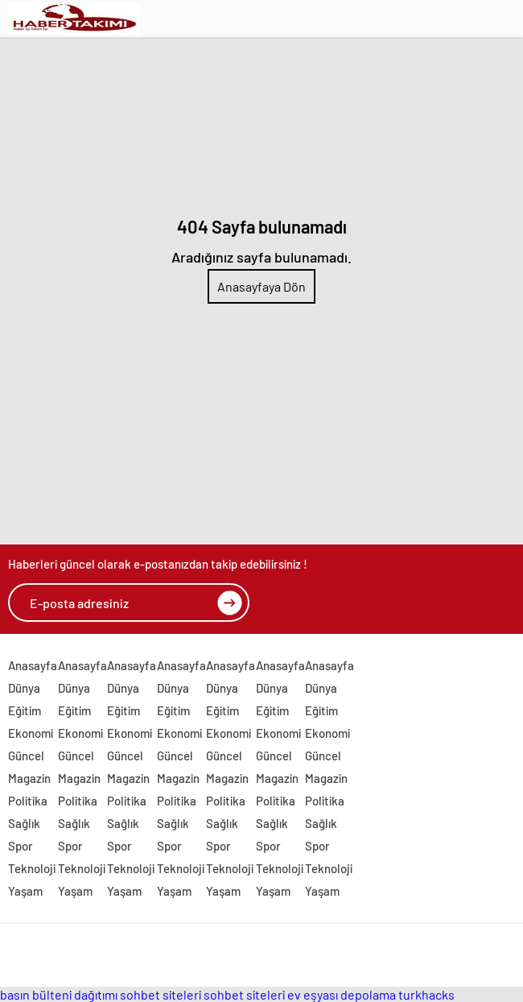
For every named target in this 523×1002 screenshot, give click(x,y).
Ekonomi (30, 733)
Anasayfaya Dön (261, 286)
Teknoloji (32, 868)
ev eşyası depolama (341, 994)
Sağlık (24, 823)
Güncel (26, 755)
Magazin (29, 778)
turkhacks (426, 994)
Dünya (24, 688)
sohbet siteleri (160, 994)
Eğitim (24, 710)
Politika (27, 800)
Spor (20, 845)
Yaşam (25, 891)
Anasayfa (32, 665)
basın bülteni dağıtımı (58, 994)
